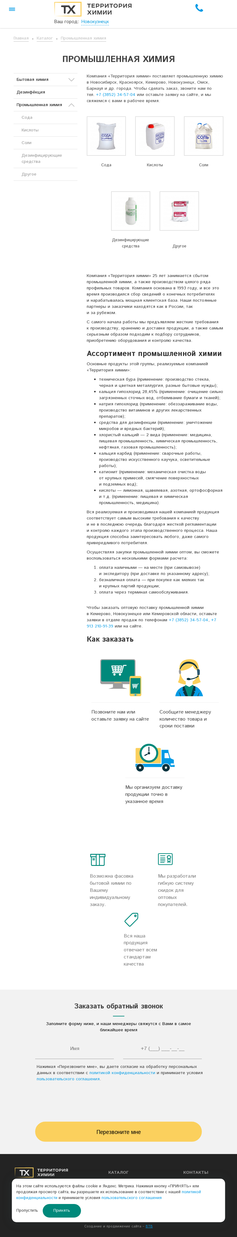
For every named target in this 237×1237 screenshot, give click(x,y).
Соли (203, 165)
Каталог (45, 38)
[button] (12, 9)
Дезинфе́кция (31, 92)
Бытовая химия (45, 80)
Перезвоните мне (119, 1132)
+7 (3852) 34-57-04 (115, 95)
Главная (21, 38)
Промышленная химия (83, 38)
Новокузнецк (95, 22)
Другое (179, 246)
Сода (106, 165)
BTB (149, 1226)
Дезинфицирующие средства (130, 243)
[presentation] (118, 1103)
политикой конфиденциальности (122, 1073)
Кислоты (155, 165)
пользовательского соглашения (68, 1079)
